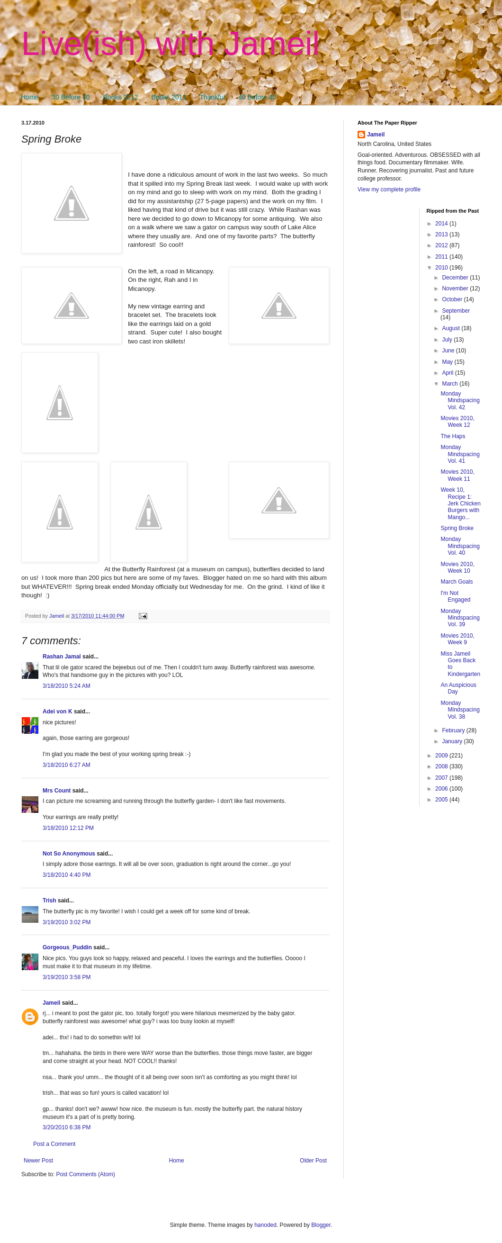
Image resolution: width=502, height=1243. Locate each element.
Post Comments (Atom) (85, 1174)
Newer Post (38, 1160)
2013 (442, 234)
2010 (442, 267)
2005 (442, 799)
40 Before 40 (257, 97)
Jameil (51, 1003)
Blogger (321, 1225)
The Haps (452, 436)
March (450, 383)
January (453, 741)
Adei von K (57, 711)
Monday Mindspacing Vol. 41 (459, 454)
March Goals (456, 581)
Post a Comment (54, 1144)
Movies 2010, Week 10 (457, 567)
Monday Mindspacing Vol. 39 (459, 618)
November (456, 288)
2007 (442, 778)
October (453, 299)
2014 (442, 223)
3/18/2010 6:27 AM (66, 765)
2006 (442, 788)
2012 (442, 245)
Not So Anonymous (69, 853)
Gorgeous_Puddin (67, 947)
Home (29, 97)
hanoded (265, 1225)
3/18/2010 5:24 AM (66, 686)
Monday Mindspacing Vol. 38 (459, 710)
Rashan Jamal (62, 656)
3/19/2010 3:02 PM (66, 922)
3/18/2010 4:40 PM (66, 875)
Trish (49, 900)
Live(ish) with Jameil (170, 43)
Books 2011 (168, 97)
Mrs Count (57, 790)
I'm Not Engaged (455, 596)
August (451, 328)
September (456, 310)
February (454, 730)
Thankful (212, 97)
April (448, 372)
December (456, 277)
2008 (442, 766)
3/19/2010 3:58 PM (66, 977)
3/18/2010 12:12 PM (68, 828)
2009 (442, 755)
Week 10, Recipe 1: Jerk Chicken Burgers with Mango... (460, 503)
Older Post (313, 1160)
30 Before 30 (71, 97)
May (448, 362)
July (448, 339)
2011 (442, 256)
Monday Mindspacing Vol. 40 (459, 546)
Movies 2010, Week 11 (457, 475)
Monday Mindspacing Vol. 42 (459, 400)
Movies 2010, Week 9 (457, 639)
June (449, 350)
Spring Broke (456, 528)
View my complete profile (389, 189)
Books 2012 (120, 97)
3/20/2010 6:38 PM (66, 1127)
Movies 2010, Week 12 (457, 421)
